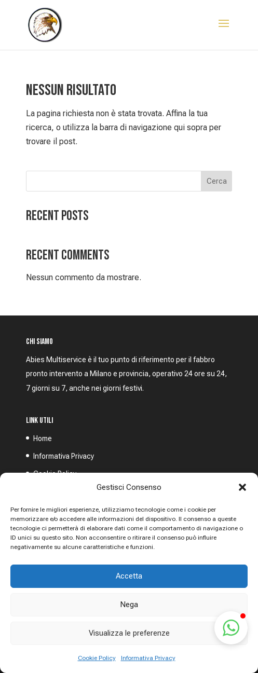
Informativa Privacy (148, 658)
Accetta (129, 576)
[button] (242, 487)
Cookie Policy (97, 658)
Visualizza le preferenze (129, 633)
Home (42, 438)
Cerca (217, 181)
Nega (129, 604)
